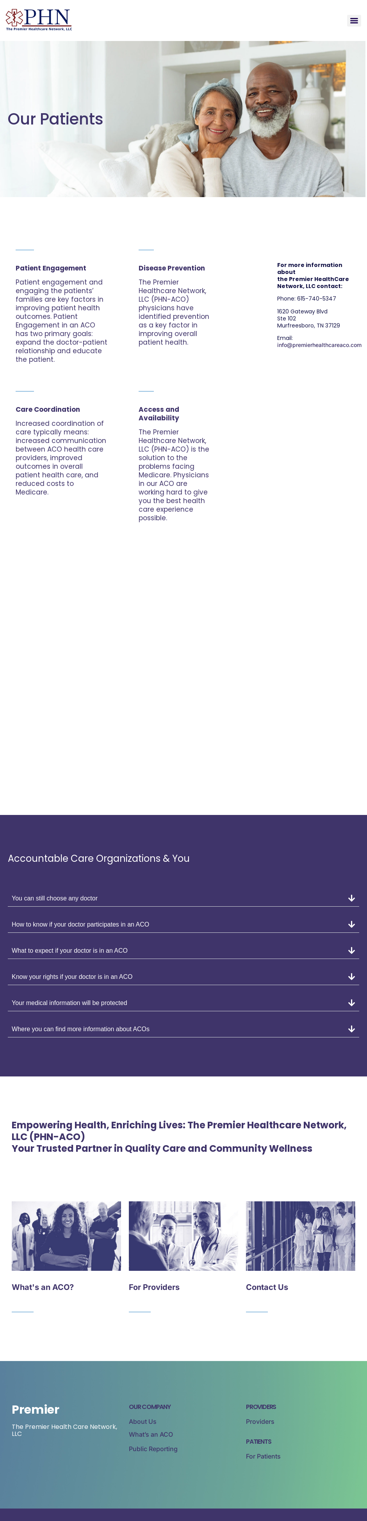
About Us (143, 1421)
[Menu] (354, 21)
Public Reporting (153, 1449)
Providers (260, 1421)
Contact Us (267, 1287)
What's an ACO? (43, 1287)
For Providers (154, 1287)
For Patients (263, 1456)
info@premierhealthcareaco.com (319, 345)
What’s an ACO (151, 1434)
